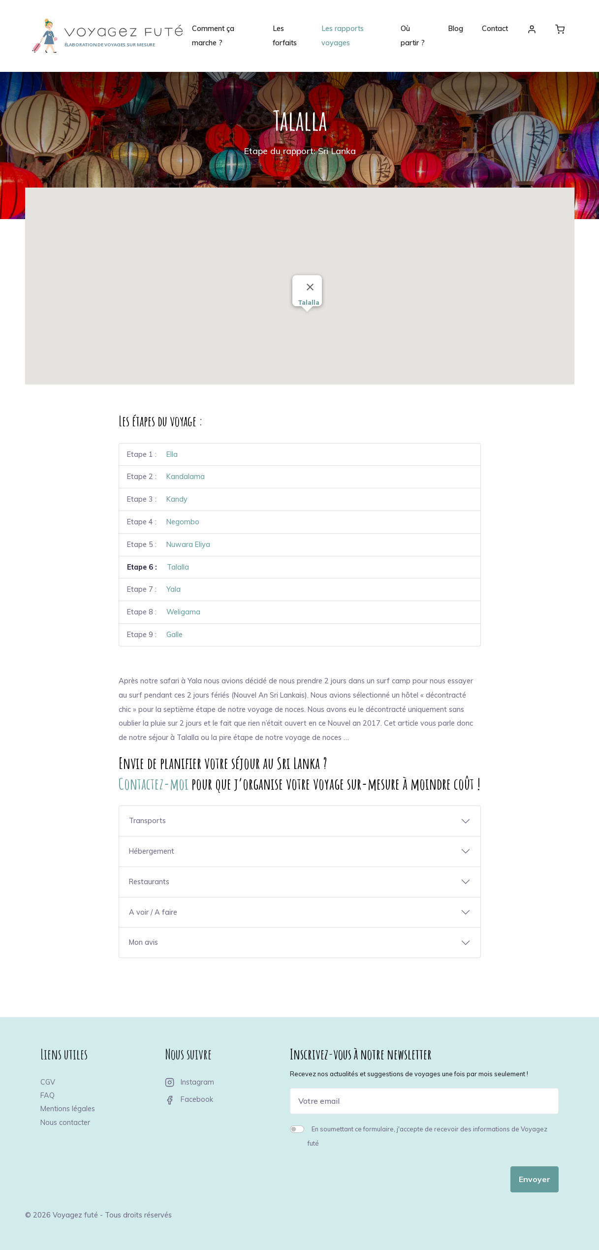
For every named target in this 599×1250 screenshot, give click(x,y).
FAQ (47, 1095)
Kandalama (185, 476)
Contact (495, 28)
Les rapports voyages (342, 35)
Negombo (182, 521)
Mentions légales (67, 1108)
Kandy (177, 499)
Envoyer (534, 1179)
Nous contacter (65, 1122)
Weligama (183, 612)
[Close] (310, 287)
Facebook (189, 1099)
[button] (325, 279)
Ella (172, 454)
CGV (47, 1082)
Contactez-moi (154, 783)
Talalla (178, 567)
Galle (174, 634)
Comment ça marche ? (213, 35)
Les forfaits (285, 35)
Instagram (189, 1082)
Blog (455, 28)
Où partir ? (413, 35)
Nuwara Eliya (188, 544)
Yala (173, 589)
